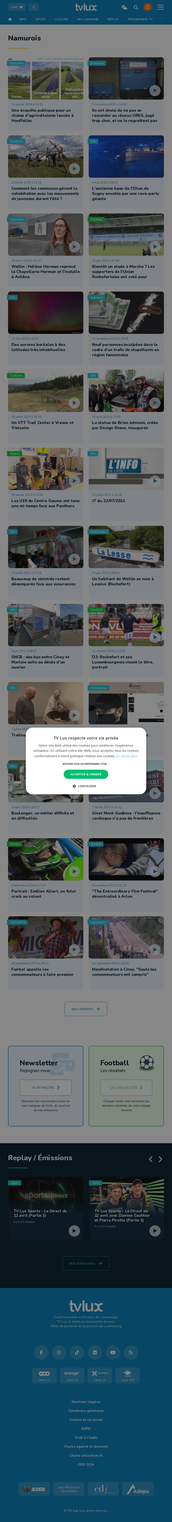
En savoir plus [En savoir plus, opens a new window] (126, 756)
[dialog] (86, 761)
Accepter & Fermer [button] (86, 774)
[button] (86, 764)
